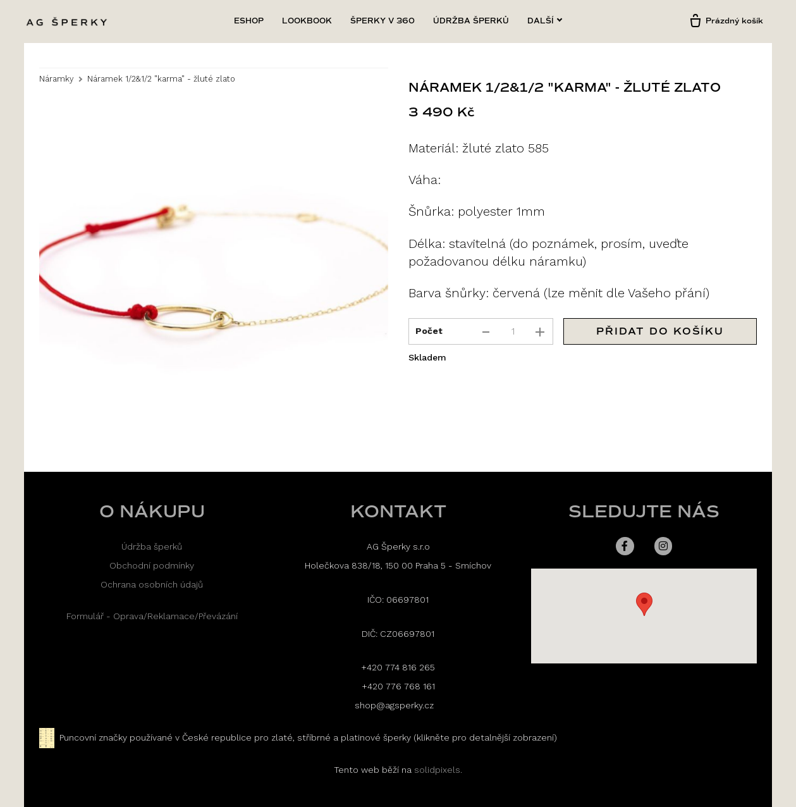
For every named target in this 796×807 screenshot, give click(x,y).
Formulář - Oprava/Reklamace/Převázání (152, 616)
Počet (429, 331)
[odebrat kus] (485, 332)
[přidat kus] (540, 332)
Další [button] (545, 21)
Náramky (56, 79)
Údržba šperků (151, 546)
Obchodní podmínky (151, 565)
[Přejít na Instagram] (663, 545)
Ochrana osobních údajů (152, 584)
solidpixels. (438, 770)
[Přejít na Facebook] (625, 545)
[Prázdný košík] (725, 21)
